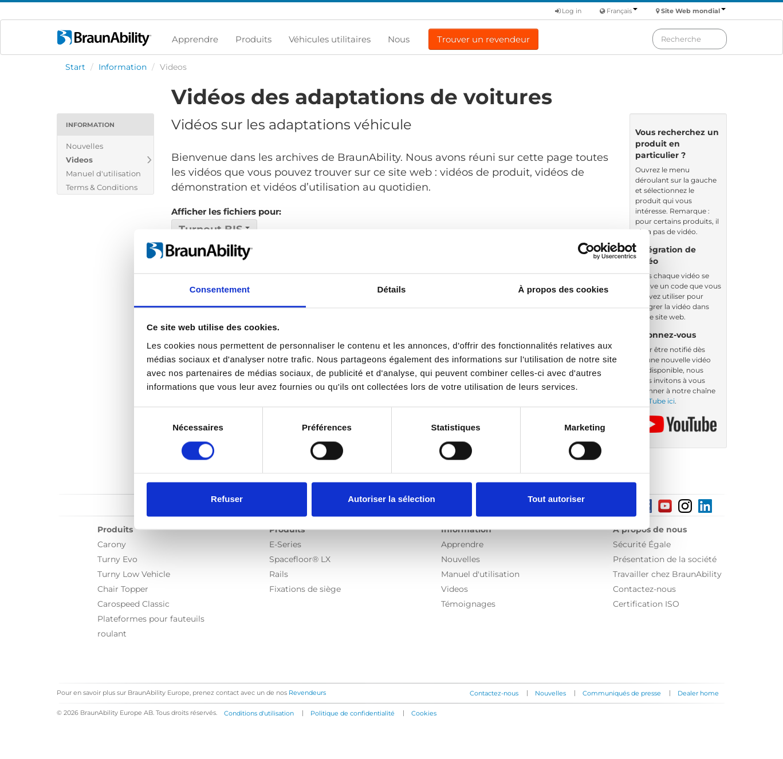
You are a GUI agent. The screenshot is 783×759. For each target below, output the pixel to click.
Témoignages (468, 603)
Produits (253, 39)
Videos (79, 159)
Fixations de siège (305, 589)
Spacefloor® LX (299, 559)
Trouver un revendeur (483, 39)
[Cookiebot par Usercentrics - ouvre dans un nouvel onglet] (586, 251)
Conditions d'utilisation (259, 713)
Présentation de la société (665, 559)
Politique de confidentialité (352, 713)
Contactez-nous (644, 589)
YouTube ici (655, 401)
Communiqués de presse (622, 693)
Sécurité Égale (642, 544)
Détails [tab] (391, 289)
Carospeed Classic (133, 603)
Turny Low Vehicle (133, 574)
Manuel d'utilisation (103, 173)
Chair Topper (122, 589)
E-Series (285, 544)
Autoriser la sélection (391, 499)
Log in (568, 11)
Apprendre (195, 39)
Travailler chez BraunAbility (667, 574)
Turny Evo (117, 559)
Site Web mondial (693, 11)
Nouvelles (84, 146)
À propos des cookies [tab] (563, 289)
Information (123, 67)
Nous (399, 39)
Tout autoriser (556, 499)
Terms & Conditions (101, 187)
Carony (111, 544)
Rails (278, 574)
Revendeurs (307, 693)
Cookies (423, 713)
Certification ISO (646, 603)
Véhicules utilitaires (330, 39)
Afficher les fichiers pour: (226, 211)
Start (75, 67)
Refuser (227, 499)
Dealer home (698, 693)
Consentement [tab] (220, 289)
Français (622, 11)
